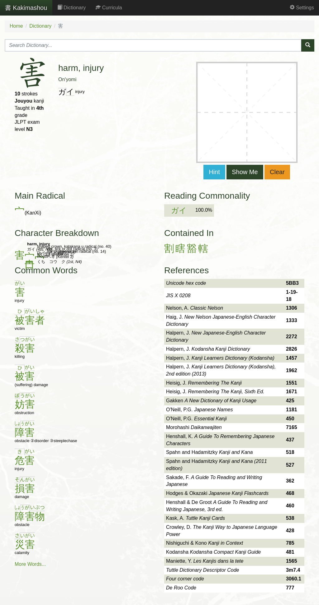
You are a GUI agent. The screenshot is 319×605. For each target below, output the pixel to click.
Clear (277, 172)
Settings (302, 7)
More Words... (30, 564)
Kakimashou (26, 7)
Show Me (245, 172)
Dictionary (71, 7)
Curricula (109, 7)
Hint (214, 172)
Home (16, 26)
